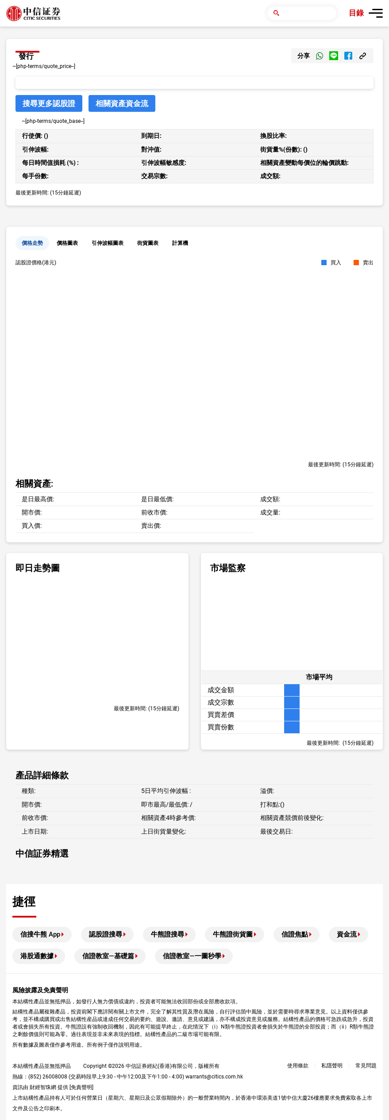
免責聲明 (81, 1087)
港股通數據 (37, 956)
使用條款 (297, 1066)
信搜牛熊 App (40, 934)
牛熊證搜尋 (167, 934)
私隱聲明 (332, 1066)
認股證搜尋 (105, 934)
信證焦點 (294, 934)
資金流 (347, 934)
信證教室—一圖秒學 (192, 956)
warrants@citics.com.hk (214, 1077)
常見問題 (366, 1066)
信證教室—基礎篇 (108, 956)
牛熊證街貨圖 (233, 934)
